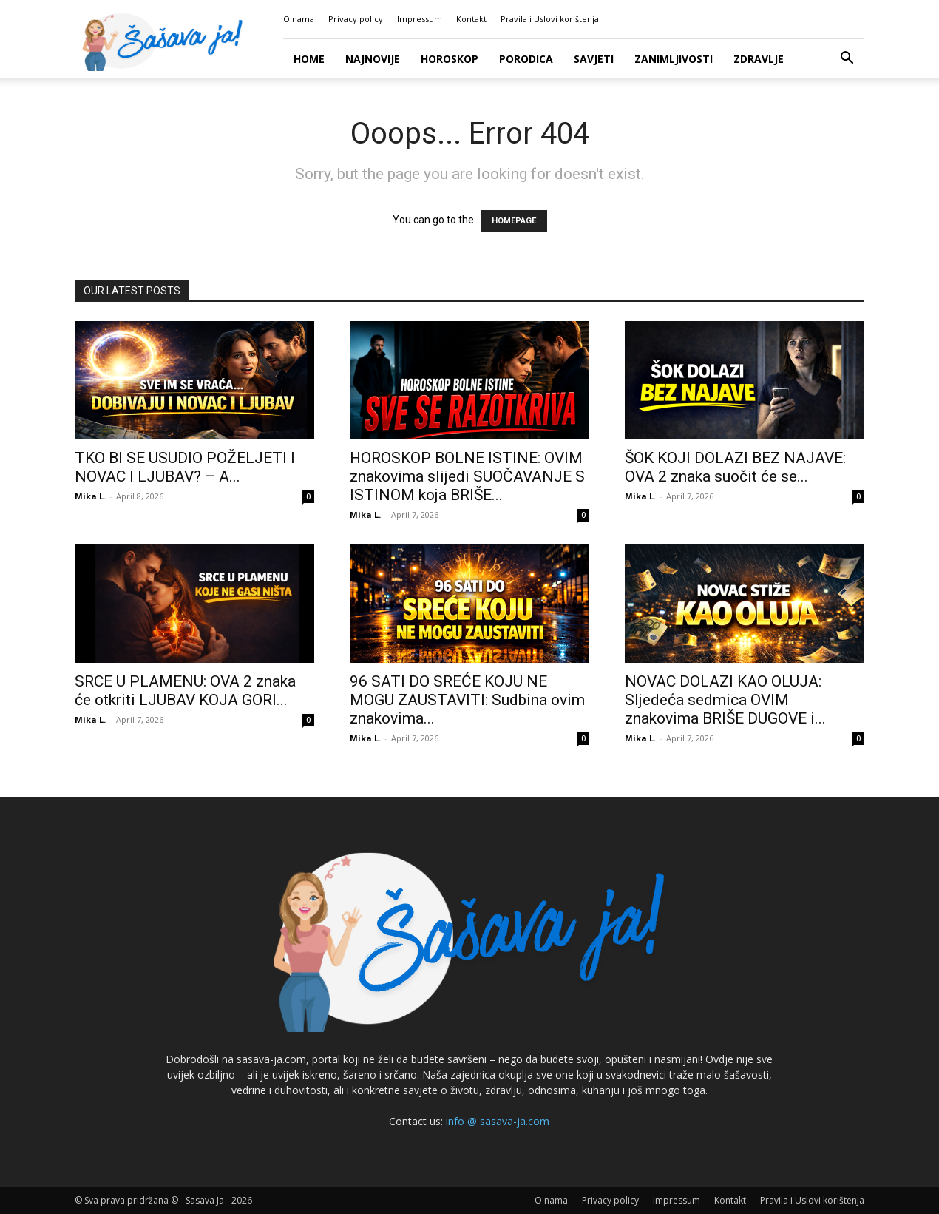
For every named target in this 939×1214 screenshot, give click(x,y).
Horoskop (449, 59)
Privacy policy (355, 18)
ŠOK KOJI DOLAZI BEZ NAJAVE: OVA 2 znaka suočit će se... (735, 467)
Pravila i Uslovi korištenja (550, 18)
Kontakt (471, 18)
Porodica (526, 59)
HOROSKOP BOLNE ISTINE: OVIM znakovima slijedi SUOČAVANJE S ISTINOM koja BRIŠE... (467, 476)
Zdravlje (758, 59)
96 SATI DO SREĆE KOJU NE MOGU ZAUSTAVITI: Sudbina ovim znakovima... (467, 699)
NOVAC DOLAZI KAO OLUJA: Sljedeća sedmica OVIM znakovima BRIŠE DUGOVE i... (725, 699)
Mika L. (90, 496)
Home (309, 59)
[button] (846, 60)
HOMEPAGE (514, 221)
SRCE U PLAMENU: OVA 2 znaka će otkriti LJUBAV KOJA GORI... (185, 690)
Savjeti (594, 59)
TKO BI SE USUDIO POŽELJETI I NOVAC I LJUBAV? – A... (185, 467)
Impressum (419, 18)
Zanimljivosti (673, 59)
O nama (298, 18)
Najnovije (372, 59)
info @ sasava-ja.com (497, 1121)
